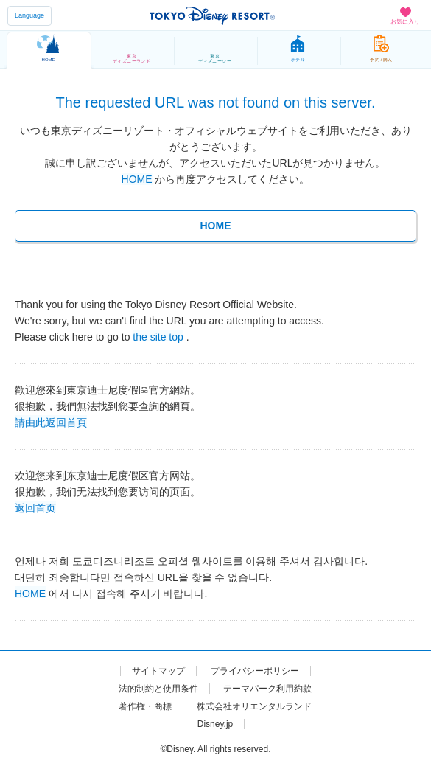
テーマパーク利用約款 (267, 688)
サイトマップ (158, 671)
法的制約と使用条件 (158, 688)
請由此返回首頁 (51, 422)
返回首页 (35, 507)
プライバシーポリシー (255, 671)
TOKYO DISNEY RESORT (212, 15)
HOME (137, 179)
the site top (158, 336)
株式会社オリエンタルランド (254, 706)
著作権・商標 (145, 706)
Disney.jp (215, 724)
